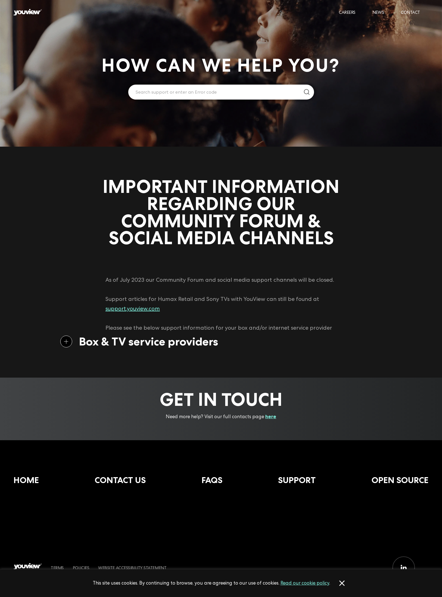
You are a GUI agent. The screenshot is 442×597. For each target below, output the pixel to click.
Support (297, 480)
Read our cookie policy (304, 583)
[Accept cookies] (342, 583)
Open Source (400, 480)
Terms (57, 567)
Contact (410, 12)
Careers (347, 12)
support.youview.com (132, 308)
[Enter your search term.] (214, 92)
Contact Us (120, 480)
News (378, 12)
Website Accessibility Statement (132, 567)
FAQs (212, 480)
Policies (81, 567)
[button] (212, 341)
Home (26, 480)
